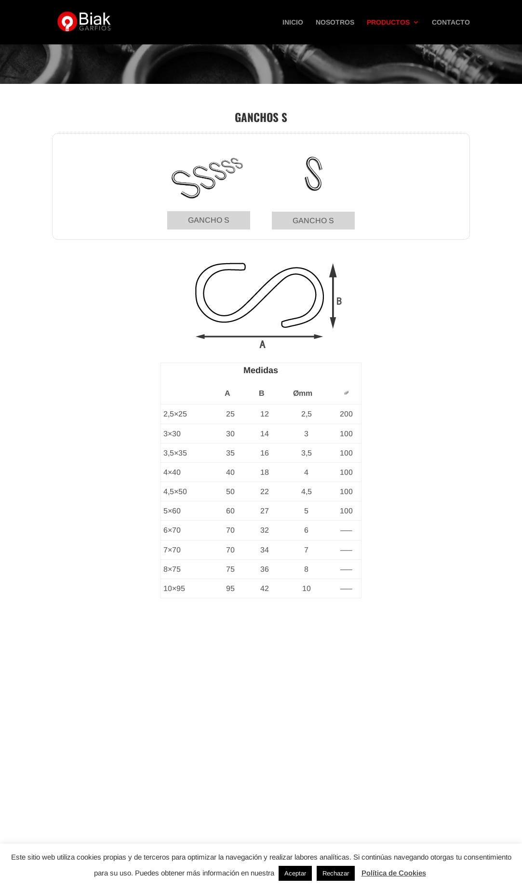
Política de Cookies (393, 873)
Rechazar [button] (335, 873)
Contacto (451, 22)
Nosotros (335, 22)
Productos (388, 22)
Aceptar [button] (295, 873)
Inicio (292, 22)
